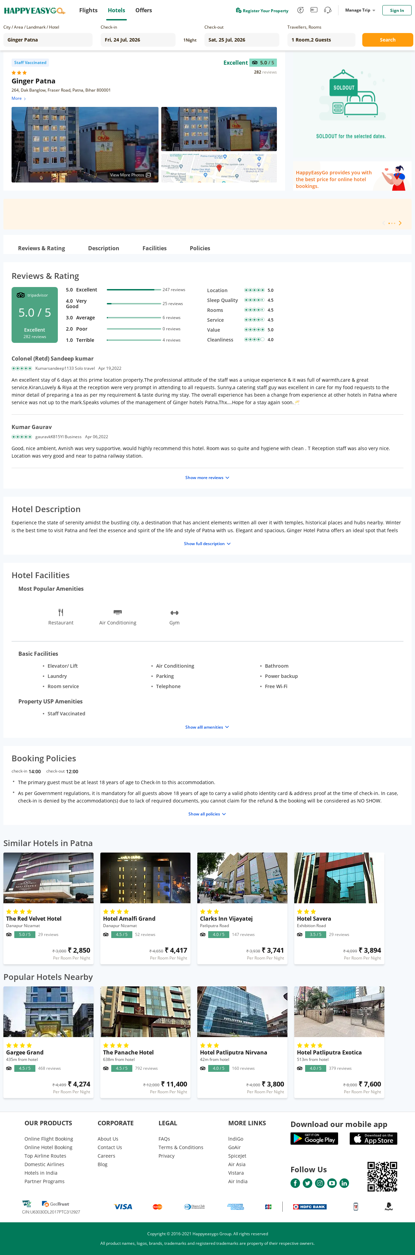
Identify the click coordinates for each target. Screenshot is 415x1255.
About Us (108, 1138)
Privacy (167, 1156)
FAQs (164, 1138)
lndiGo (235, 1138)
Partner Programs (44, 1181)
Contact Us (110, 1147)
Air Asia (237, 1164)
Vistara (236, 1173)
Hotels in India (40, 1173)
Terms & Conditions (181, 1147)
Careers (106, 1156)
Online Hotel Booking (48, 1147)
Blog (102, 1164)
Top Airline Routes (45, 1156)
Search (388, 39)
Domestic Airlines (44, 1164)
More (19, 98)
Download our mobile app (338, 1124)
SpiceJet (237, 1156)
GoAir (234, 1147)
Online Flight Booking (48, 1138)
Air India (238, 1181)
